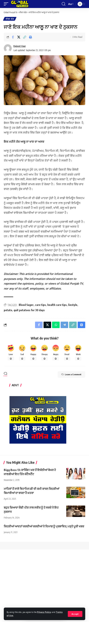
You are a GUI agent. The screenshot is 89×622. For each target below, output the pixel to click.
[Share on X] (18, 37)
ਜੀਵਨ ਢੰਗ (10, 19)
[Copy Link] (24, 37)
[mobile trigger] (7, 4)
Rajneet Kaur (19, 46)
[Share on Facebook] (13, 37)
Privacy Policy (44, 612)
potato (8, 310)
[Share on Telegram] (64, 325)
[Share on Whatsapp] (56, 325)
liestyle (72, 304)
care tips (40, 304)
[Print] (30, 37)
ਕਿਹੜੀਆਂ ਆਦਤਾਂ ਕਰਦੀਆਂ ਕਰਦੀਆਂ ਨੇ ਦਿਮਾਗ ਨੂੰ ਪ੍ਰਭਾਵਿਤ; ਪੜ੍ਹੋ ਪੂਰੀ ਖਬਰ (44, 526)
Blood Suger (26, 304)
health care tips (57, 304)
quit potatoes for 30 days (29, 310)
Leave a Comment (71, 374)
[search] (63, 4)
